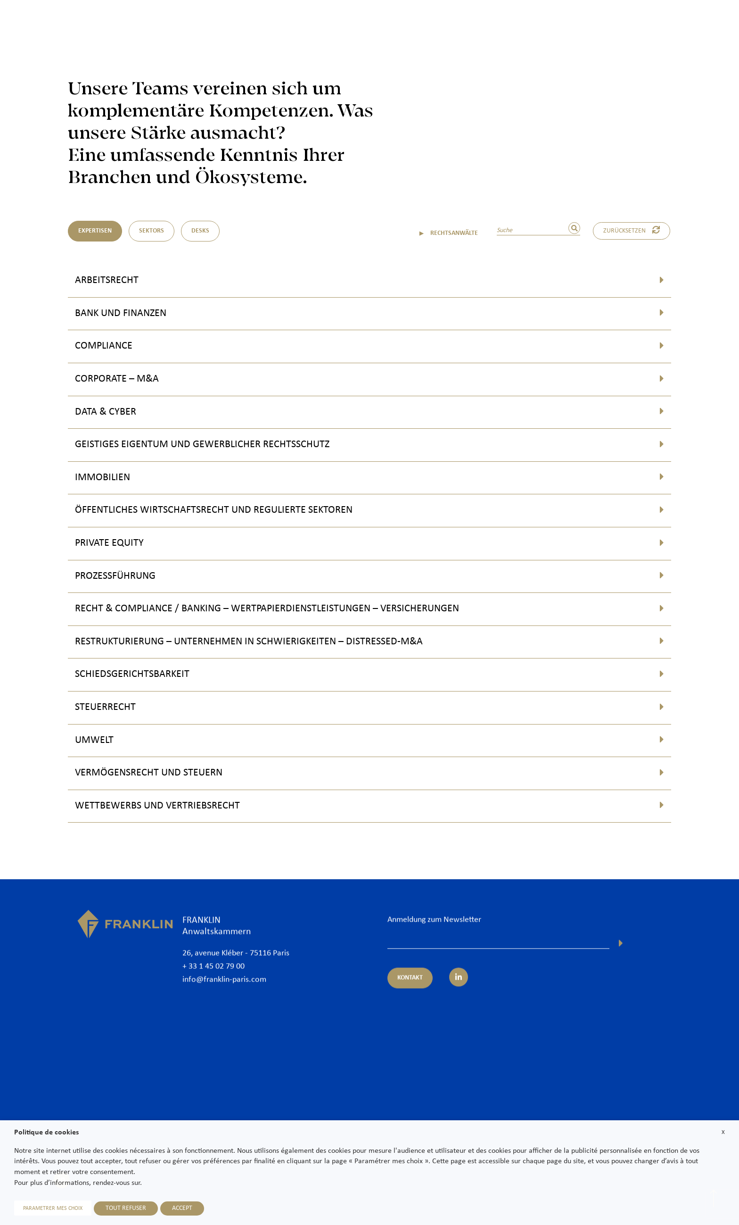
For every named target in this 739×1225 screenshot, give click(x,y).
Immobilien (102, 477)
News (640, 24)
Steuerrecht (105, 707)
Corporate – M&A (117, 379)
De (721, 48)
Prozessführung (115, 576)
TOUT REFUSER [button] (126, 1208)
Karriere (677, 24)
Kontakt (717, 24)
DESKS (200, 230)
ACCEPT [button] (182, 1208)
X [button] (723, 1132)
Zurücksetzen (631, 230)
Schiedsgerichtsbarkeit (132, 674)
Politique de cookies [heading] (46, 1132)
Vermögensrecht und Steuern (148, 772)
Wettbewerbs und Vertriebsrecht (157, 805)
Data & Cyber (105, 412)
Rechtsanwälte (447, 24)
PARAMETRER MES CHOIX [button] (52, 1208)
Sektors (151, 230)
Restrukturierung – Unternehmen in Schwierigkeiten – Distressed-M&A (249, 641)
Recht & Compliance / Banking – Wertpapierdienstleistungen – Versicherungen (267, 608)
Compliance (103, 346)
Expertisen (95, 230)
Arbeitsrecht (107, 280)
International (596, 24)
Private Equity (109, 543)
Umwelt (94, 740)
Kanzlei (398, 24)
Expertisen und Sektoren (523, 24)
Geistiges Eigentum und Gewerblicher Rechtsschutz (202, 444)
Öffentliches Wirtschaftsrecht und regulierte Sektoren (214, 510)
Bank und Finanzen (120, 313)
